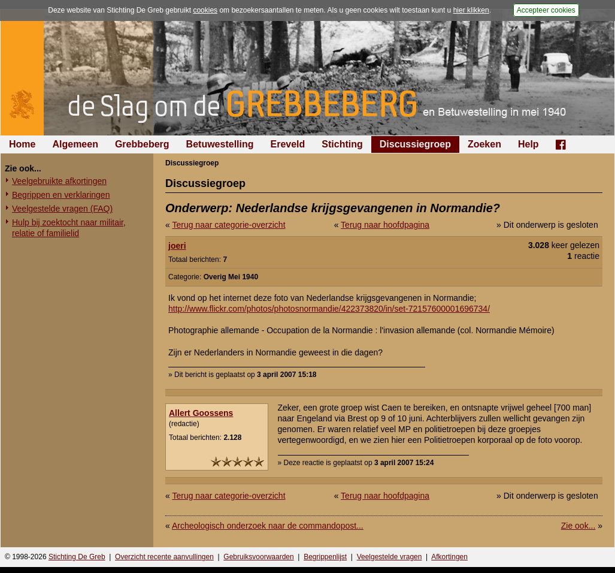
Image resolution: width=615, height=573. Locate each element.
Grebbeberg (142, 144)
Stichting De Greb (77, 557)
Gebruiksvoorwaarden (258, 557)
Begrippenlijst (325, 557)
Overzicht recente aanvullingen (164, 557)
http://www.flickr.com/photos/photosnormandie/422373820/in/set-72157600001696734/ (329, 308)
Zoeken (484, 144)
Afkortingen (449, 557)
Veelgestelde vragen (389, 557)
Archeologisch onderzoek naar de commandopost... (267, 525)
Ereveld (288, 144)
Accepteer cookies (546, 10)
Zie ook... (578, 525)
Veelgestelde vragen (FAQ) (62, 208)
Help (528, 144)
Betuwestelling (220, 144)
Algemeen (75, 144)
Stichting (342, 144)
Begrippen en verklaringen (61, 195)
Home (22, 144)
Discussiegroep (415, 144)
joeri (177, 246)
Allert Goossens (201, 413)
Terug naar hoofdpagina (385, 225)
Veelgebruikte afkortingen (59, 181)
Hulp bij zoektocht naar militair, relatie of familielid (69, 228)
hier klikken (471, 10)
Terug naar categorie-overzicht (228, 225)
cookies (205, 10)
